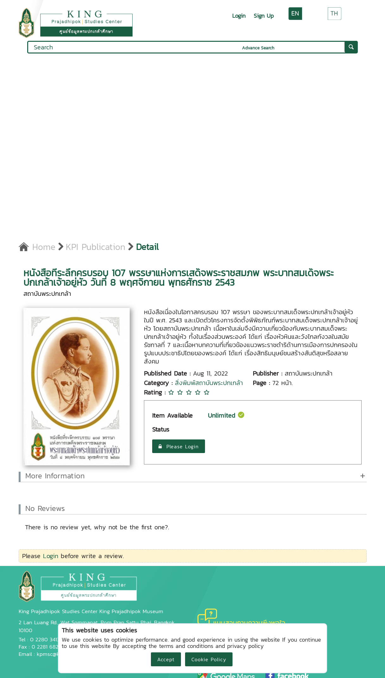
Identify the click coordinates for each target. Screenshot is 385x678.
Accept (166, 659)
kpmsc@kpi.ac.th (57, 654)
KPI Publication (95, 246)
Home (37, 246)
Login (238, 15)
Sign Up (264, 15)
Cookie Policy (208, 659)
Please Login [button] (178, 446)
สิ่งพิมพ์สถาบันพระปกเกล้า (209, 383)
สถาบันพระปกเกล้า (47, 293)
